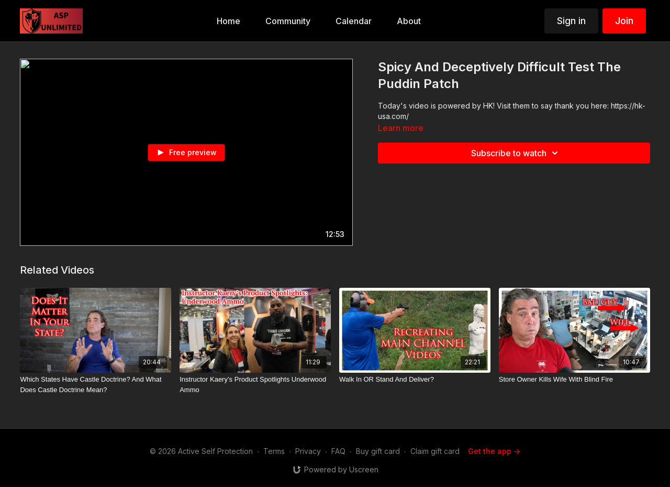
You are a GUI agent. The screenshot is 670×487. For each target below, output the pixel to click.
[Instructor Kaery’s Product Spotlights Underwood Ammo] (255, 384)
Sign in (571, 20)
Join (624, 20)
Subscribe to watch (516, 153)
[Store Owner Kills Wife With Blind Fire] (574, 379)
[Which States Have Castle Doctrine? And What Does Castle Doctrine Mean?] (95, 384)
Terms (274, 451)
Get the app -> (494, 451)
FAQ (338, 451)
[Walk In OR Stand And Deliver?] (414, 379)
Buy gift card (378, 451)
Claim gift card (435, 451)
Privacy (308, 451)
